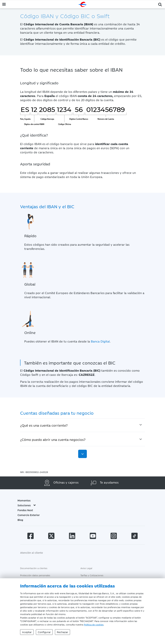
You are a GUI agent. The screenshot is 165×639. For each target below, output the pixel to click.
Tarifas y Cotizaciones (91, 575)
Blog (20, 520)
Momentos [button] (24, 500)
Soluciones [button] (27, 505)
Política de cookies (93, 624)
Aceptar (27, 632)
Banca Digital (100, 341)
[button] (160, 4)
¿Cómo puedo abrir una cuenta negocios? (52, 439)
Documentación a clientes (33, 568)
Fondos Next (25, 510)
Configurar (44, 632)
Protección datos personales (35, 575)
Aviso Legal (86, 568)
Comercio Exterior (29, 515)
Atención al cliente (31, 552)
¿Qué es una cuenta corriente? (44, 425)
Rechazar (62, 632)
